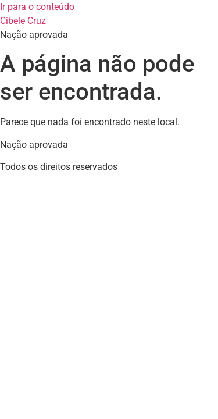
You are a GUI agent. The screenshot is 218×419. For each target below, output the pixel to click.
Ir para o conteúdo (37, 6)
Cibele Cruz (23, 20)
